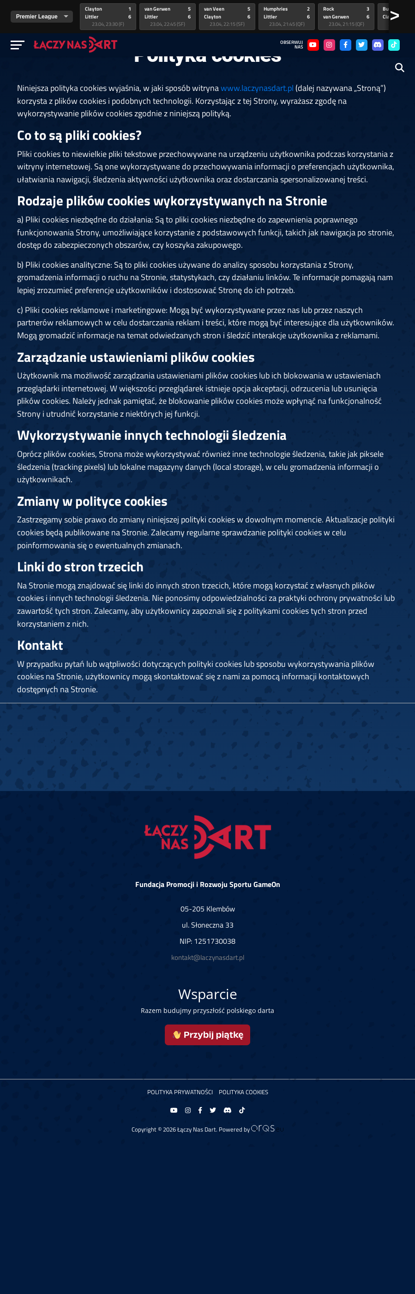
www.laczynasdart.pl (257, 87)
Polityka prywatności (180, 1091)
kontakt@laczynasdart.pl (207, 957)
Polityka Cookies (243, 1091)
